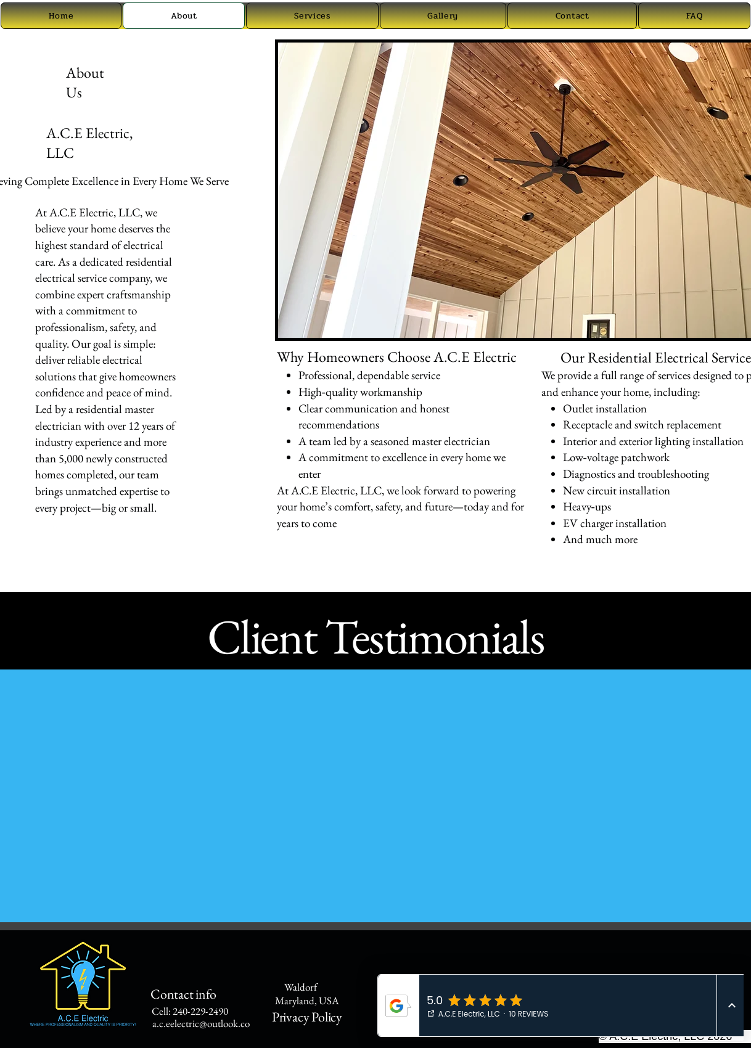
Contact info (178, 994)
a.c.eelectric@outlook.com (205, 1023)
